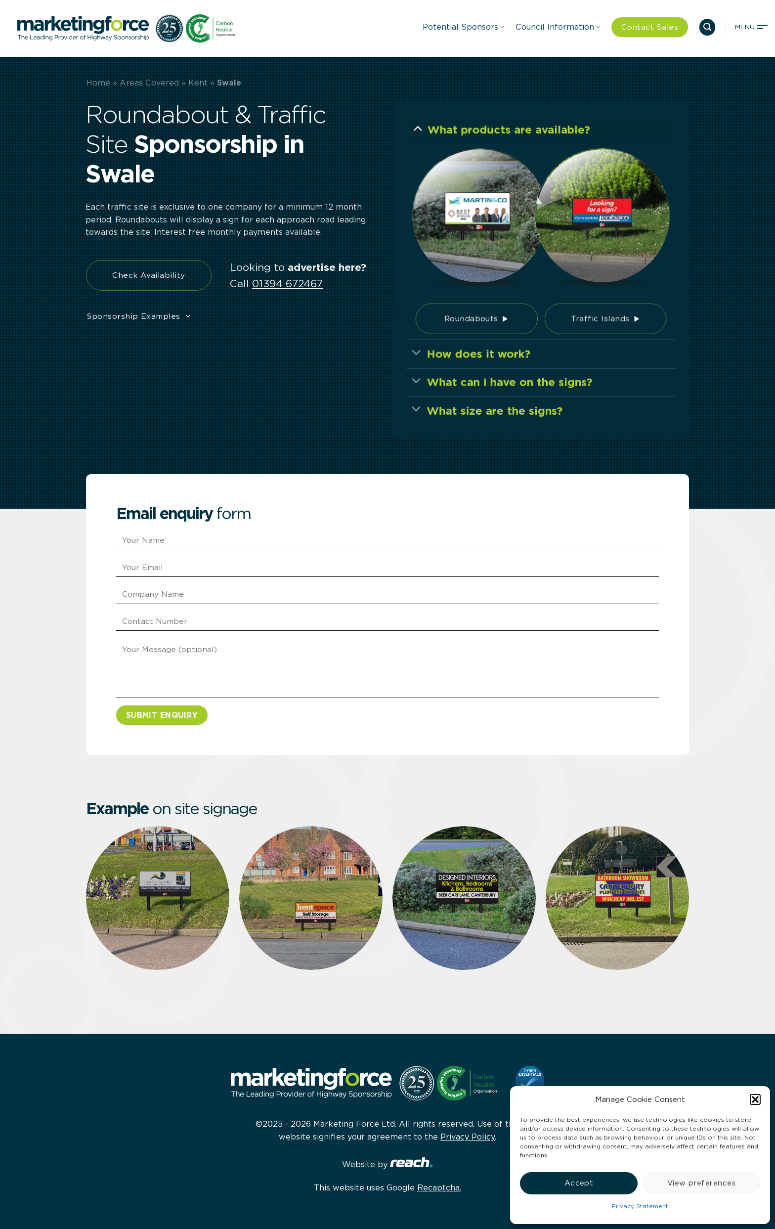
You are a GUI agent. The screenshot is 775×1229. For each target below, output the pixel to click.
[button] (755, 1099)
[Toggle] (421, 136)
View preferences (701, 1183)
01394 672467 (287, 283)
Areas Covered (149, 83)
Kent (198, 83)
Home (98, 83)
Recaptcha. (439, 1187)
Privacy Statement (640, 1206)
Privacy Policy (467, 1136)
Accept (579, 1183)
